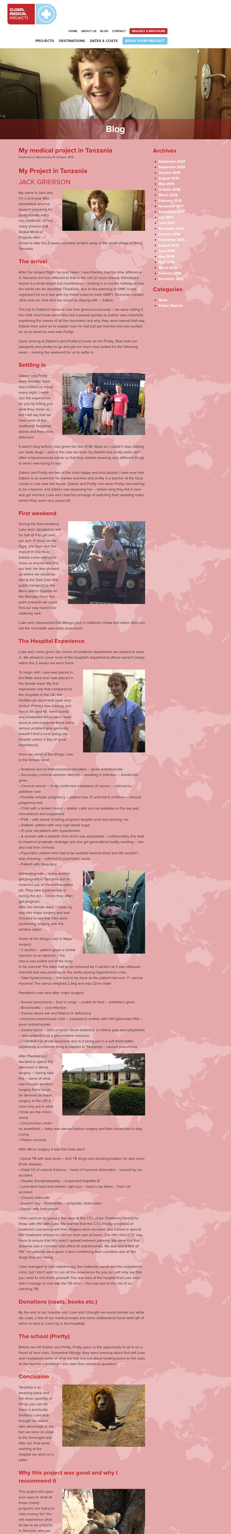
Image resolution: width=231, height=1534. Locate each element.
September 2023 (173, 141)
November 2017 (172, 186)
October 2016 (170, 214)
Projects (100, 20)
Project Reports (171, 285)
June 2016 (167, 231)
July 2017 (166, 197)
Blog (160, 10)
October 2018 (170, 169)
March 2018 (168, 175)
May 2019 (167, 163)
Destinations (128, 20)
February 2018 (171, 180)
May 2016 (167, 236)
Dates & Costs (160, 20)
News (163, 280)
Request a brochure (204, 10)
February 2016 (171, 253)
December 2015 (172, 258)
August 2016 (169, 225)
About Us (145, 10)
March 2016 (168, 247)
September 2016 (172, 219)
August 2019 (169, 158)
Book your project (201, 20)
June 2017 (167, 203)
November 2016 (172, 208)
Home (129, 10)
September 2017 (172, 191)
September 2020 (173, 147)
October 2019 (170, 152)
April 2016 (167, 242)
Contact (175, 10)
